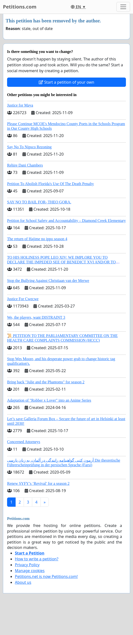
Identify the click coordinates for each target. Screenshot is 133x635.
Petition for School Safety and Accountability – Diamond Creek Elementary (66, 220)
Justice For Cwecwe (23, 299)
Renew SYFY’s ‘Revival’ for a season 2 (38, 483)
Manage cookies (30, 570)
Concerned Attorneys (23, 442)
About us (23, 582)
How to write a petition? (36, 559)
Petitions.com (19, 6)
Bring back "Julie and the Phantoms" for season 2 (45, 382)
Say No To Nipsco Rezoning (29, 147)
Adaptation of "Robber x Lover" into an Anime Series (49, 400)
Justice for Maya (20, 105)
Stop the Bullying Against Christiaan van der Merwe (48, 280)
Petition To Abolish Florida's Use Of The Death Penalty (50, 184)
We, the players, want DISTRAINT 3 (36, 317)
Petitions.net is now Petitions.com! (46, 576)
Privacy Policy (27, 564)
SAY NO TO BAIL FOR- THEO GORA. (39, 202)
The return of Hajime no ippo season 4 (37, 239)
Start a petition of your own (66, 82)
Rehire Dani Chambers (25, 165)
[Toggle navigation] (123, 7)
